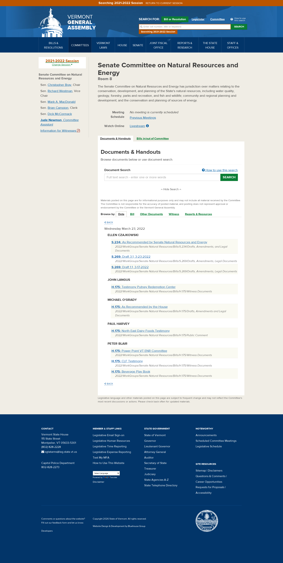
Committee (217, 19)
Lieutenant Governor (157, 446)
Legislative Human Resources (111, 441)
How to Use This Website (108, 463)
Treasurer (150, 468)
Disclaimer (98, 482)
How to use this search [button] (220, 170)
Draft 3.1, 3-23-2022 (131, 257)
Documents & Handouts (115, 138)
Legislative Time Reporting (110, 446)
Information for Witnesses (60, 131)
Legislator (198, 19)
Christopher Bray (59, 85)
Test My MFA (101, 457)
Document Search (171, 170)
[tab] (116, 139)
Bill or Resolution (175, 20)
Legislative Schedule (209, 446)
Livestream (137, 126)
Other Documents (151, 214)
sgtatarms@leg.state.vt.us (59, 452)
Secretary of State (155, 463)
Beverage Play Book (131, 372)
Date (121, 214)
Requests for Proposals (210, 487)
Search (239, 26)
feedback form (59, 522)
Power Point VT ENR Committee (139, 351)
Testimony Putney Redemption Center (144, 287)
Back (108, 222)
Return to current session (164, 3)
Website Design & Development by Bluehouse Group (119, 526)
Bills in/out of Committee (153, 138)
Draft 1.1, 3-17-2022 (130, 267)
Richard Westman (60, 91)
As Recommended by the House (140, 307)
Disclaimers (215, 470)
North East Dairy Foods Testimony (141, 331)
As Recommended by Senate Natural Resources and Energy (159, 242)
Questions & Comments (210, 476)
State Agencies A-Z (156, 480)
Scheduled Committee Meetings (216, 441)
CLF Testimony (127, 361)
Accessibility (204, 493)
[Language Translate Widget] (106, 473)
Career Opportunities (209, 482)
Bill (132, 214)
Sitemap (201, 470)
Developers (47, 530)
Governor (150, 441)
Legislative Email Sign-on (108, 435)
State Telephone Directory (160, 485)
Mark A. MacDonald (61, 102)
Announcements (206, 435)
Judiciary (150, 474)
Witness (174, 214)
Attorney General (155, 452)
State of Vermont (155, 435)
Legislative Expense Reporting (112, 452)
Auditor (149, 457)
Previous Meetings (143, 118)
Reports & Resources (198, 214)
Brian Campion (58, 108)
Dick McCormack (60, 114)
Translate (110, 477)
